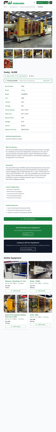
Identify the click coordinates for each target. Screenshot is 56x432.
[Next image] (50, 29)
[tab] (8, 53)
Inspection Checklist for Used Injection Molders (19, 212)
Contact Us (28, 233)
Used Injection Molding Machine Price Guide (18, 210)
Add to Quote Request (28, 218)
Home (5, 7)
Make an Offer (9, 76)
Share (31, 76)
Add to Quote (21, 76)
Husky (23, 90)
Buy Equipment (14, 7)
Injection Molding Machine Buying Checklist (18, 207)
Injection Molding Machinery (27, 7)
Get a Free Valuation (28, 248)
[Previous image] (6, 29)
